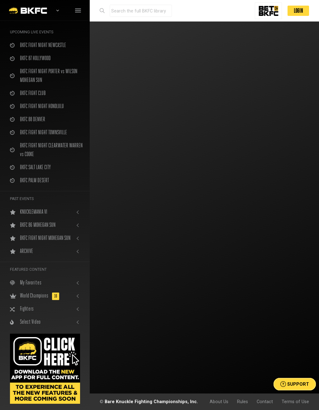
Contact (265, 401)
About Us (219, 401)
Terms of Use (295, 401)
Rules (242, 401)
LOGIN (298, 10)
